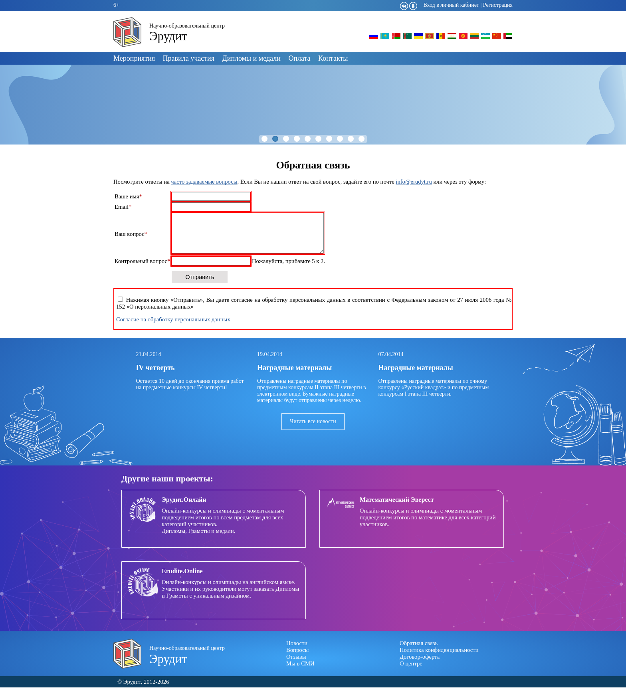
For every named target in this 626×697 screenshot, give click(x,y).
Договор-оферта (420, 666)
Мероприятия (134, 58)
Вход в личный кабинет (451, 5)
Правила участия (188, 58)
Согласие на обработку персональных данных (173, 329)
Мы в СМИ (300, 673)
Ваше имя (128, 196)
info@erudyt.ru (414, 181)
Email (123, 207)
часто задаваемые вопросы (204, 181)
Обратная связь (419, 652)
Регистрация (498, 5)
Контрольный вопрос (142, 270)
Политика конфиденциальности (439, 659)
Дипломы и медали (251, 58)
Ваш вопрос (131, 239)
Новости (296, 652)
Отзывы (296, 666)
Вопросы (297, 659)
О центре (411, 673)
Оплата (299, 58)
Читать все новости (313, 431)
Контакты (333, 58)
